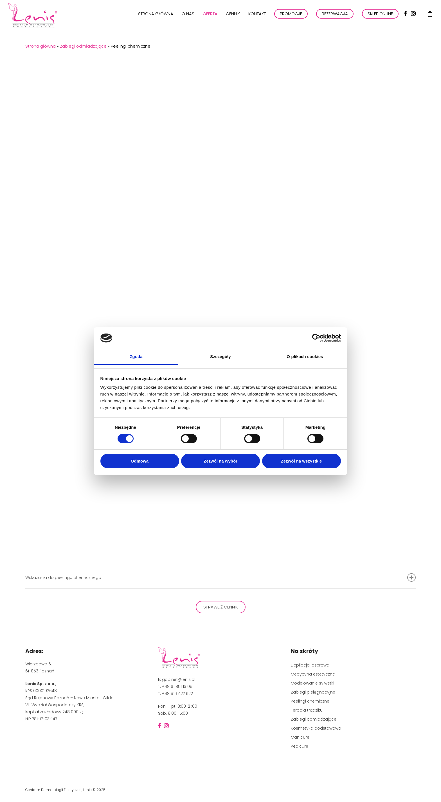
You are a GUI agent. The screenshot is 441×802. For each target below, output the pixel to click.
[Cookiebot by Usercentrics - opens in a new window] (316, 338)
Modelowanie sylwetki (312, 683)
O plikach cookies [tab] (305, 356)
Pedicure (299, 746)
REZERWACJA (335, 19)
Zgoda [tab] (136, 356)
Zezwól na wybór (220, 461)
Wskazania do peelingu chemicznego (220, 577)
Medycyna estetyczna (313, 674)
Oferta (210, 19)
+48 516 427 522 (177, 693)
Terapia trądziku (307, 710)
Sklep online (380, 19)
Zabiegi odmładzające (83, 46)
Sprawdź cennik (220, 607)
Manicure (300, 737)
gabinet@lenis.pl (178, 679)
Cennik (233, 19)
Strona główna (155, 19)
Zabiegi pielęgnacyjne (313, 692)
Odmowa (139, 461)
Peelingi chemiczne (310, 701)
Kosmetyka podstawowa (316, 728)
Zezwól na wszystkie (301, 461)
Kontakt (257, 19)
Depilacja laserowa (310, 665)
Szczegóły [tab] (220, 356)
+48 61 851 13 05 (177, 686)
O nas (188, 19)
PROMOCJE (291, 19)
